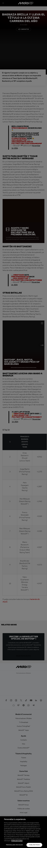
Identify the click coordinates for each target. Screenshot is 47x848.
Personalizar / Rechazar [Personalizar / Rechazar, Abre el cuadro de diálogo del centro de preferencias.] (14, 845)
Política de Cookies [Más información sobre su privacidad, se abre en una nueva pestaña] (17, 840)
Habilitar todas (34, 845)
